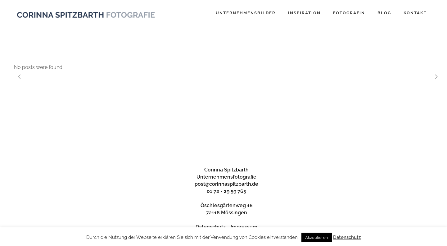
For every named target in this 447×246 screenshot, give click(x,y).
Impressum (244, 227)
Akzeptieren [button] (316, 237)
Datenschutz (211, 227)
